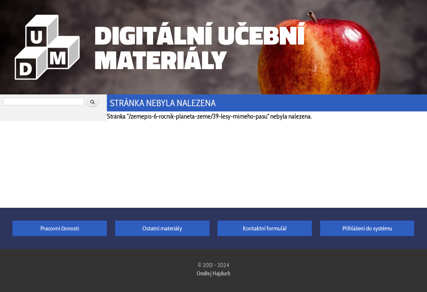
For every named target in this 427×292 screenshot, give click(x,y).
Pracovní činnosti (59, 228)
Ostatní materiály (162, 228)
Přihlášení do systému (367, 228)
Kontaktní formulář (265, 228)
